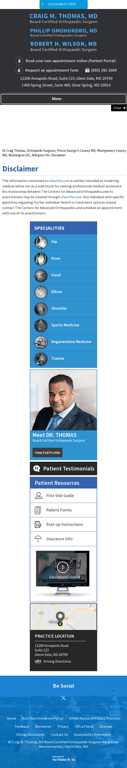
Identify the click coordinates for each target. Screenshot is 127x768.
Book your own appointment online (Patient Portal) (71, 60)
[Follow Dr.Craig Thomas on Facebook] (52, 698)
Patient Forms (53, 510)
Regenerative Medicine (63, 342)
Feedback (22, 726)
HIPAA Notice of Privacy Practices (94, 718)
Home (11, 718)
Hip (45, 242)
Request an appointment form (51, 70)
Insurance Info (53, 539)
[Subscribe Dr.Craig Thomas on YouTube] (74, 698)
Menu (62, 99)
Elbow (48, 292)
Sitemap (105, 726)
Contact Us (59, 734)
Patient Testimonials (68, 468)
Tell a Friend (83, 726)
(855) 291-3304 (102, 70)
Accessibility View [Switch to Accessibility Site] (65, 4)
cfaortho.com (59, 180)
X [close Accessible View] (43, 3)
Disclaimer (43, 726)
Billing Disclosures (30, 734)
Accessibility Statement (92, 734)
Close (117, 108)
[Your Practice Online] (63, 758)
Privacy (62, 726)
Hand (47, 275)
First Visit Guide (54, 496)
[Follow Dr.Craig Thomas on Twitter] (63, 698)
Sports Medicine (56, 325)
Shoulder (50, 309)
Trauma (49, 359)
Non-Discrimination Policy (42, 718)
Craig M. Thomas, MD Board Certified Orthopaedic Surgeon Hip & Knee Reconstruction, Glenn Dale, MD (65, 744)
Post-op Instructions (59, 525)
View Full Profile (47, 452)
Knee (47, 259)
